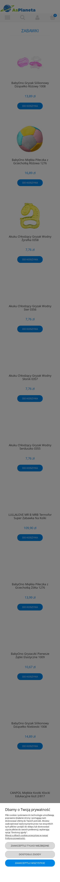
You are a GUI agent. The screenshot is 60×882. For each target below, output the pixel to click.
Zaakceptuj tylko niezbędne (30, 845)
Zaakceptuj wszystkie (30, 863)
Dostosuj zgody (30, 854)
